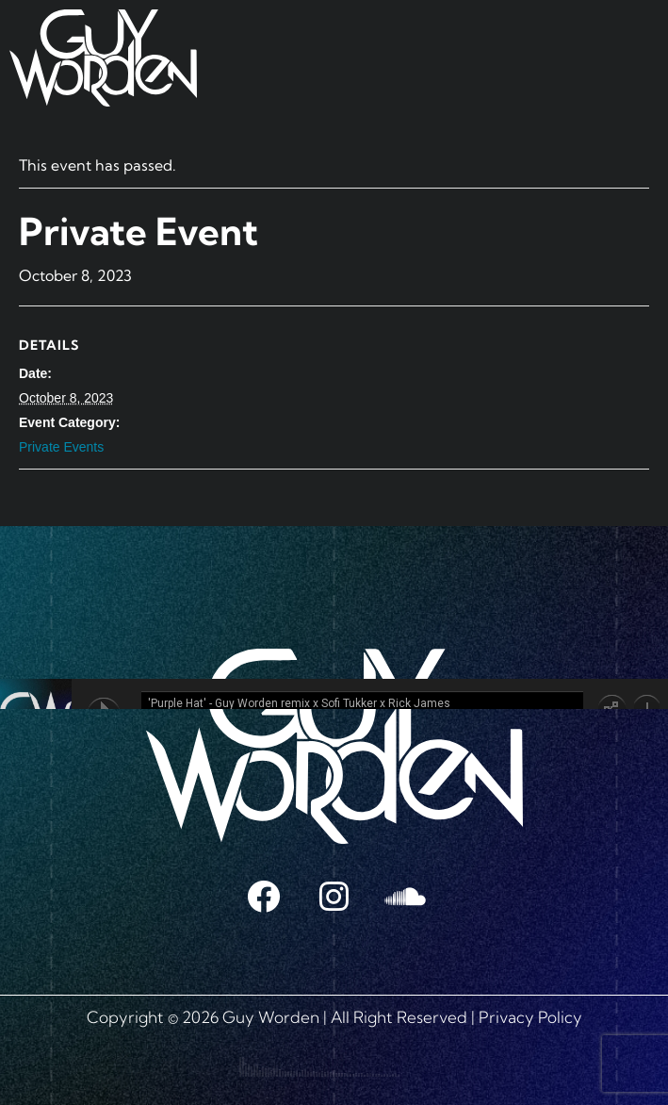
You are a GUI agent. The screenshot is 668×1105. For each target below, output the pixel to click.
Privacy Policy (530, 1017)
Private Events (61, 446)
